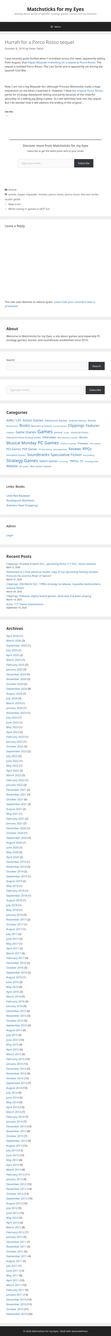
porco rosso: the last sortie (81, 194)
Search (10, 360)
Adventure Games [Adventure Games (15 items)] (56, 420)
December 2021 (16, 790)
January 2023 (14, 741)
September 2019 (16, 876)
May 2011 (12, 1275)
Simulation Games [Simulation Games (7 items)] (16, 455)
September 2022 (16, 751)
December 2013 (16, 1126)
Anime (12, 189)
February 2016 (15, 1001)
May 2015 (12, 1044)
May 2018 (12, 910)
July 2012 (12, 1208)
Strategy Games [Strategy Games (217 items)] (22, 460)
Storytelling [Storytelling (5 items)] (88, 455)
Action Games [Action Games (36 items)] (33, 420)
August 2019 (14, 881)
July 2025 (12, 650)
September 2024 (16, 688)
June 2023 (12, 722)
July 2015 (12, 1035)
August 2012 (14, 1203)
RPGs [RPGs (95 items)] (87, 448)
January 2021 (14, 823)
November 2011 (16, 1246)
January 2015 (14, 1064)
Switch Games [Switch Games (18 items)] (48, 461)
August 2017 (14, 929)
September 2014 (16, 1083)
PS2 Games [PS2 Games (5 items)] (95, 443)
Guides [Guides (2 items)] (66, 433)
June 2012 (12, 1213)
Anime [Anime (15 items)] (92, 420)
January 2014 (14, 1121)
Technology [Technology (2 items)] (63, 461)
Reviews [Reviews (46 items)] (75, 449)
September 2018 (16, 895)
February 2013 (15, 1174)
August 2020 (14, 842)
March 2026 (13, 640)
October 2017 (14, 924)
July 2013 (12, 1150)
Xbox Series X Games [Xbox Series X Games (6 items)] (40, 466)
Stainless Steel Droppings (22, 505)
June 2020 (12, 847)
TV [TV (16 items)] (81, 461)
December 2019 (16, 862)
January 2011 (14, 1294)
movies (42, 194)
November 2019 (16, 866)
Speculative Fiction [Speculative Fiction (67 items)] (66, 454)
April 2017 (12, 948)
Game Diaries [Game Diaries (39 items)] (26, 432)
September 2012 (16, 1198)
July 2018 (12, 905)
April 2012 (12, 1222)
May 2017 (12, 943)
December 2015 (16, 1011)
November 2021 (16, 794)
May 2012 (12, 1217)
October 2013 (14, 1136)
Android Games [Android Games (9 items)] (77, 420)
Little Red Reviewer (18, 495)
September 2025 (16, 645)
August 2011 (14, 1261)
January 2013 (14, 1179)
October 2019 (14, 871)
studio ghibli (12, 199)
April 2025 (12, 655)
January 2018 (14, 915)
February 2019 (15, 890)
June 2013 (12, 1155)
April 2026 (12, 636)
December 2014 (16, 1068)
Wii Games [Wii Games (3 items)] (23, 466)
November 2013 (16, 1131)
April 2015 (12, 1049)
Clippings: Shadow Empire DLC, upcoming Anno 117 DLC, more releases (51, 564)
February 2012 (15, 1232)
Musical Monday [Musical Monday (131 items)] (21, 442)
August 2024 (14, 693)
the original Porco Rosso (87, 90)
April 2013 (12, 1165)
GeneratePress (79, 1331)
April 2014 (12, 1107)
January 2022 (14, 785)
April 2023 (12, 732)
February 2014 (15, 1117)
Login (9, 535)
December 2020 (16, 828)
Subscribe (83, 163)
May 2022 (12, 765)
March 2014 (13, 1112)
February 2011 (15, 1290)
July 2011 (12, 1266)
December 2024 (16, 674)
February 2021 (15, 818)
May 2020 (12, 852)
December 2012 (16, 1184)
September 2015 (16, 1025)
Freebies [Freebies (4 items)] (10, 432)
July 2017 (12, 934)
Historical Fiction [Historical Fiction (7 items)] (79, 432)
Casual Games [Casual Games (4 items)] (59, 426)
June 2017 (12, 939)
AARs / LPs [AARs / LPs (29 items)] (13, 420)
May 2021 (12, 814)
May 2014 (12, 1102)
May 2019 (12, 886)
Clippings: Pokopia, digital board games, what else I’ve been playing (48, 596)
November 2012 (16, 1189)
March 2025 (13, 660)
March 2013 (13, 1169)
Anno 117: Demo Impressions (24, 604)
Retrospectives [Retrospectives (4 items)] (60, 449)
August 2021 (14, 809)
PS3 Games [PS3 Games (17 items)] (13, 449)
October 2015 (14, 1020)
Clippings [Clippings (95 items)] (76, 425)
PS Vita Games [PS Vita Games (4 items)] (45, 449)
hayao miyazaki (27, 194)
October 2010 (14, 1309)
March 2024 (13, 703)
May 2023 (12, 727)
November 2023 (16, 713)
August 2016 (14, 977)
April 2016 (12, 992)
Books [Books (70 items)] (25, 425)
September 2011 (16, 1256)
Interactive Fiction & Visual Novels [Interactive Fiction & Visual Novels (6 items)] (23, 437)
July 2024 (12, 698)
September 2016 (16, 972)
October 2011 (14, 1251)
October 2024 (14, 684)
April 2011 (12, 1280)
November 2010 (16, 1304)
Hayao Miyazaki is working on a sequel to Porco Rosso (61, 62)
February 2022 (15, 780)
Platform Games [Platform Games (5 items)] (68, 443)
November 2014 (16, 1073)
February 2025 (15, 665)
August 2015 (14, 1030)
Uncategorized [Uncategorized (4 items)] (91, 461)
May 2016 (12, 987)
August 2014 (14, 1088)
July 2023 (12, 717)
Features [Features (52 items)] (93, 425)
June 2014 (12, 1097)
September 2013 (16, 1141)
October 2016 (14, 967)
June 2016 (12, 982)
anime (12, 194)
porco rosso (56, 194)
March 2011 (13, 1285)
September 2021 (16, 804)
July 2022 (12, 756)
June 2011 (12, 1270)
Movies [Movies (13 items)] (83, 437)
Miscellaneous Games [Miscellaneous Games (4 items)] (67, 437)
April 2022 (12, 770)
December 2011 (16, 1242)
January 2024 (14, 708)
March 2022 (13, 775)
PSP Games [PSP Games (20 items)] (29, 449)
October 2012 (14, 1194)
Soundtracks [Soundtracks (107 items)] (38, 454)
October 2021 (14, 799)
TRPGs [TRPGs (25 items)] (74, 461)
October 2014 (14, 1078)
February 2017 (15, 958)
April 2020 (12, 857)
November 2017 (16, 919)
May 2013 (12, 1160)
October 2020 (14, 833)
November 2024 (16, 679)
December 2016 (16, 963)
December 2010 (16, 1299)
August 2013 (14, 1145)
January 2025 (14, 669)
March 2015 (13, 1054)
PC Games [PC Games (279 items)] (48, 443)
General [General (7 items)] (58, 432)
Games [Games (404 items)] (45, 431)
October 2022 (14, 746)
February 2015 (15, 1059)
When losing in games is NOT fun (29, 209)
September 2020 (16, 838)
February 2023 (15, 737)
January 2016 (14, 1006)
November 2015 (16, 1015)
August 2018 (14, 900)
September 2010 (16, 1314)
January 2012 (14, 1237)
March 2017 (13, 953)
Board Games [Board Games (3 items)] (12, 426)
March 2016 (13, 996)
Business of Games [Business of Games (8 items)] (41, 425)
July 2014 (12, 1092)
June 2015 (12, 1040)
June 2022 (12, 761)
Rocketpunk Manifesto (20, 500)
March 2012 (13, 1227)
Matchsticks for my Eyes (55, 9)
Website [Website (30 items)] (12, 466)
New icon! (14, 204)
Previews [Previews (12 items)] (83, 443)
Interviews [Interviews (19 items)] (49, 437)
